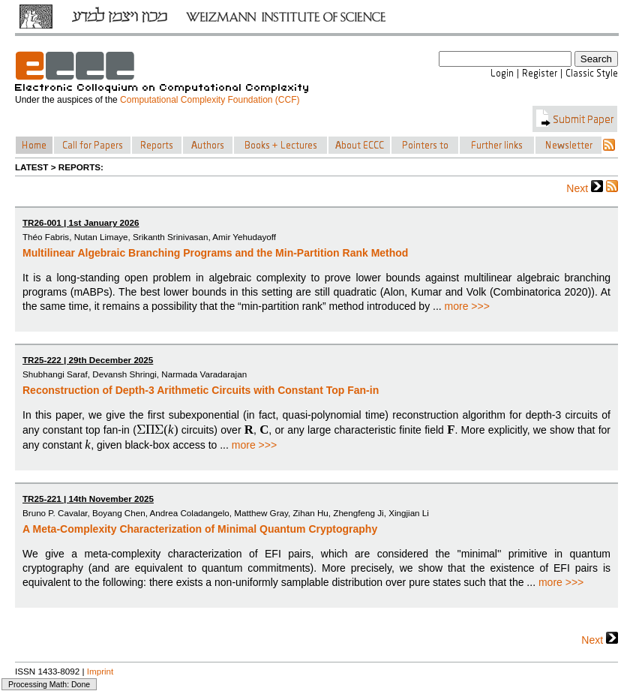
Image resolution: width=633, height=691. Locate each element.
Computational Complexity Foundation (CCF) (209, 100)
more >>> (467, 306)
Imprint (100, 671)
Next (584, 187)
